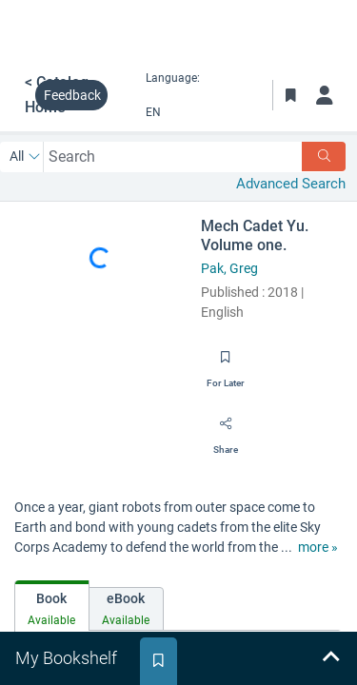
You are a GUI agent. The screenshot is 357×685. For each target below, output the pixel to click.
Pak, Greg (229, 268)
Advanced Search (291, 183)
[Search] (324, 156)
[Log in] (324, 95)
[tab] (51, 605)
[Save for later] (225, 363)
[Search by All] (25, 157)
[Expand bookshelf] (330, 658)
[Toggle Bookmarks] (290, 95)
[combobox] (173, 156)
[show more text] (318, 548)
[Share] (225, 430)
